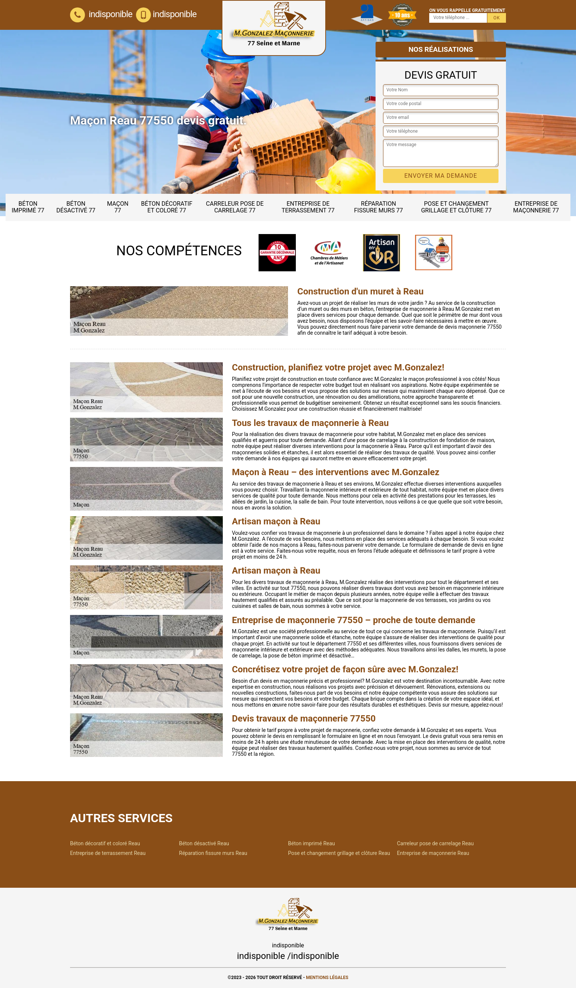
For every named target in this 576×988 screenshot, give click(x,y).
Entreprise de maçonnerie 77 (536, 207)
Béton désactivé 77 (75, 207)
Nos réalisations (440, 49)
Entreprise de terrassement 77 (308, 207)
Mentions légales (327, 977)
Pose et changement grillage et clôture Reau (339, 853)
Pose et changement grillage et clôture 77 (456, 207)
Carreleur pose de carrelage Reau (435, 843)
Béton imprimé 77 (28, 207)
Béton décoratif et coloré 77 (166, 207)
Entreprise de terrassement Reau (108, 853)
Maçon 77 (117, 207)
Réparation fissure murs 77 (378, 207)
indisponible (101, 14)
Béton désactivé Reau (204, 843)
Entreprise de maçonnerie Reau (433, 853)
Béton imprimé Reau (311, 843)
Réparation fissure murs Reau (213, 853)
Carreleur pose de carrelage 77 (235, 207)
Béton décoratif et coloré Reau (105, 843)
